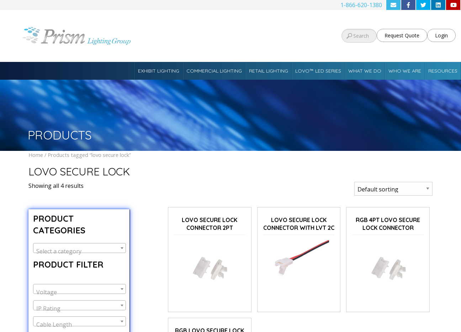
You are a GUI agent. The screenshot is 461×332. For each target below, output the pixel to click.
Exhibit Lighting (158, 71)
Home (35, 154)
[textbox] (79, 251)
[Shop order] (393, 189)
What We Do (364, 71)
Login (441, 35)
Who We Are (404, 71)
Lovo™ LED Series (318, 71)
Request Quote (402, 35)
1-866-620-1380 (361, 5)
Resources (442, 71)
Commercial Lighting (214, 71)
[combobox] (79, 248)
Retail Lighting (268, 71)
